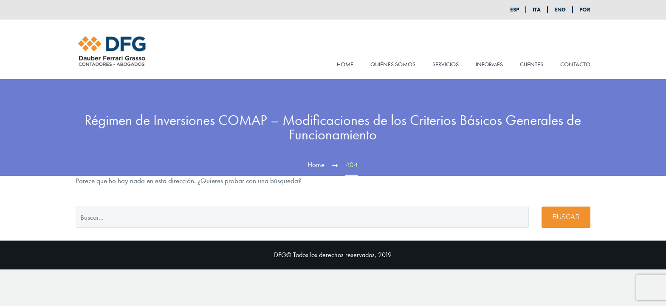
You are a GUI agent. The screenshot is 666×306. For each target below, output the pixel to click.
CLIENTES (531, 64)
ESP (514, 9)
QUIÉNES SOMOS (392, 64)
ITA (537, 9)
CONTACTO (575, 64)
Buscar (566, 217)
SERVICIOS (445, 64)
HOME (345, 64)
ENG (560, 9)
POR (584, 9)
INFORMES (489, 64)
